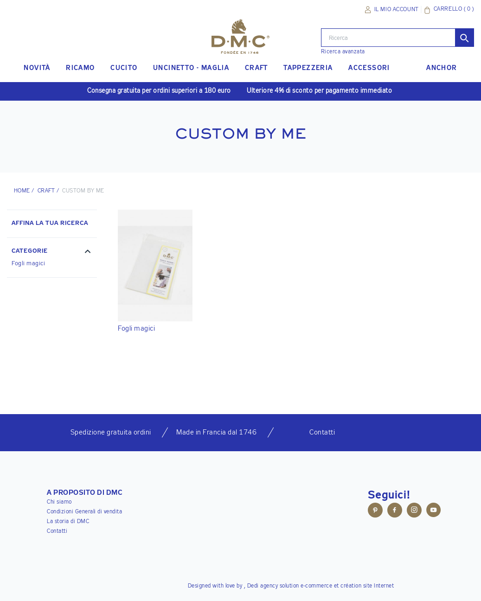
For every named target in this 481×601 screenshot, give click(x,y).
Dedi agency (262, 586)
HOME (22, 191)
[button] (52, 252)
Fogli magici (28, 264)
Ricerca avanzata (343, 52)
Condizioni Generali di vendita (84, 512)
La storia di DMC (68, 521)
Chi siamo (59, 502)
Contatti (57, 531)
